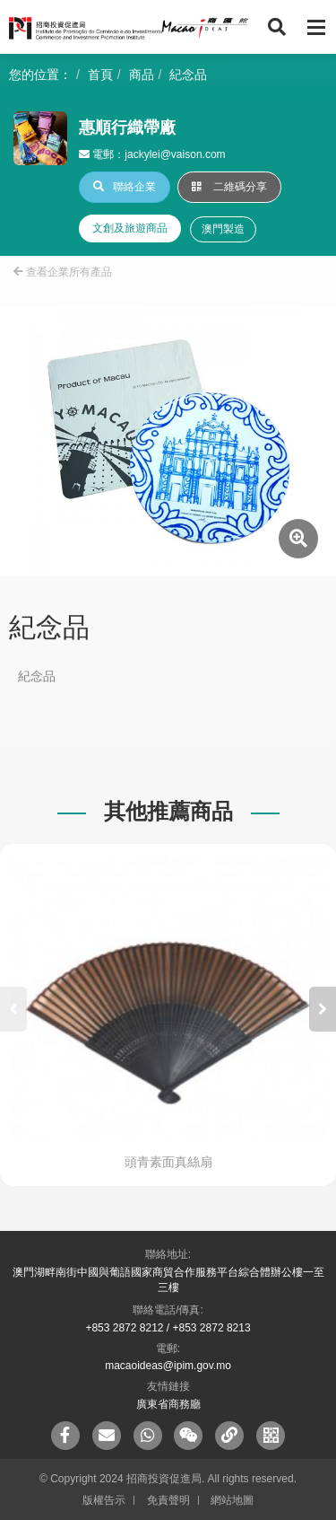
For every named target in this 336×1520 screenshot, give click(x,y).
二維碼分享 (229, 186)
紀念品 (188, 74)
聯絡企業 (124, 186)
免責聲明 (168, 1500)
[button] (322, 1009)
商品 (141, 74)
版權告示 (103, 1500)
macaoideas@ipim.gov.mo (168, 1365)
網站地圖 (232, 1500)
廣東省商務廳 (168, 1404)
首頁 (100, 74)
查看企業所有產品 (62, 272)
